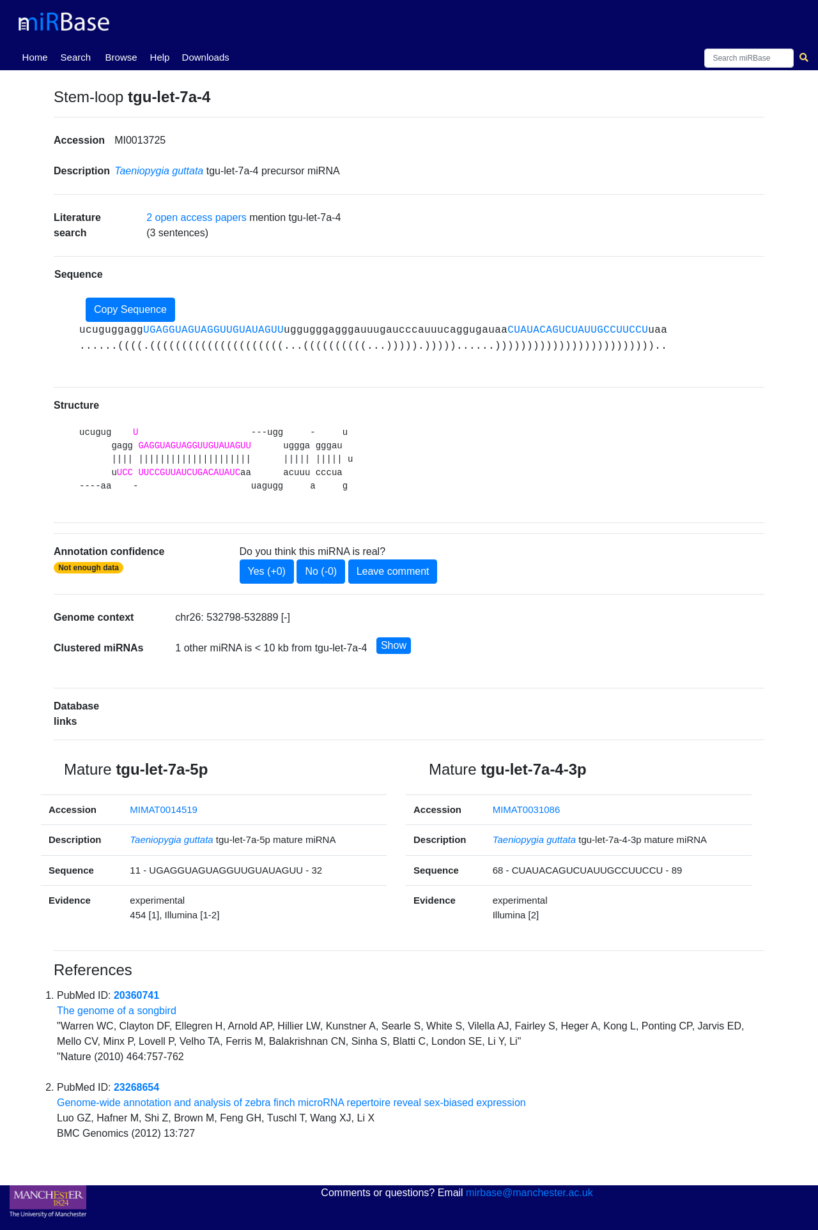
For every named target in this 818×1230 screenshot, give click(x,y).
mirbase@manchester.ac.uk (529, 1192)
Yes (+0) (267, 571)
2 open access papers (196, 217)
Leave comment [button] (393, 571)
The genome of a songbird (116, 1010)
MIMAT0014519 (163, 809)
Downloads (205, 57)
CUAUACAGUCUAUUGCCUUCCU (577, 330)
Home (38, 56)
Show (393, 645)
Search (76, 57)
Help (160, 57)
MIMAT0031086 (526, 809)
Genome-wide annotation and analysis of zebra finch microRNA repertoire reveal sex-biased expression (291, 1102)
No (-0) (321, 571)
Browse (121, 57)
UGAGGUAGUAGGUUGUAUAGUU (213, 330)
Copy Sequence (130, 309)
